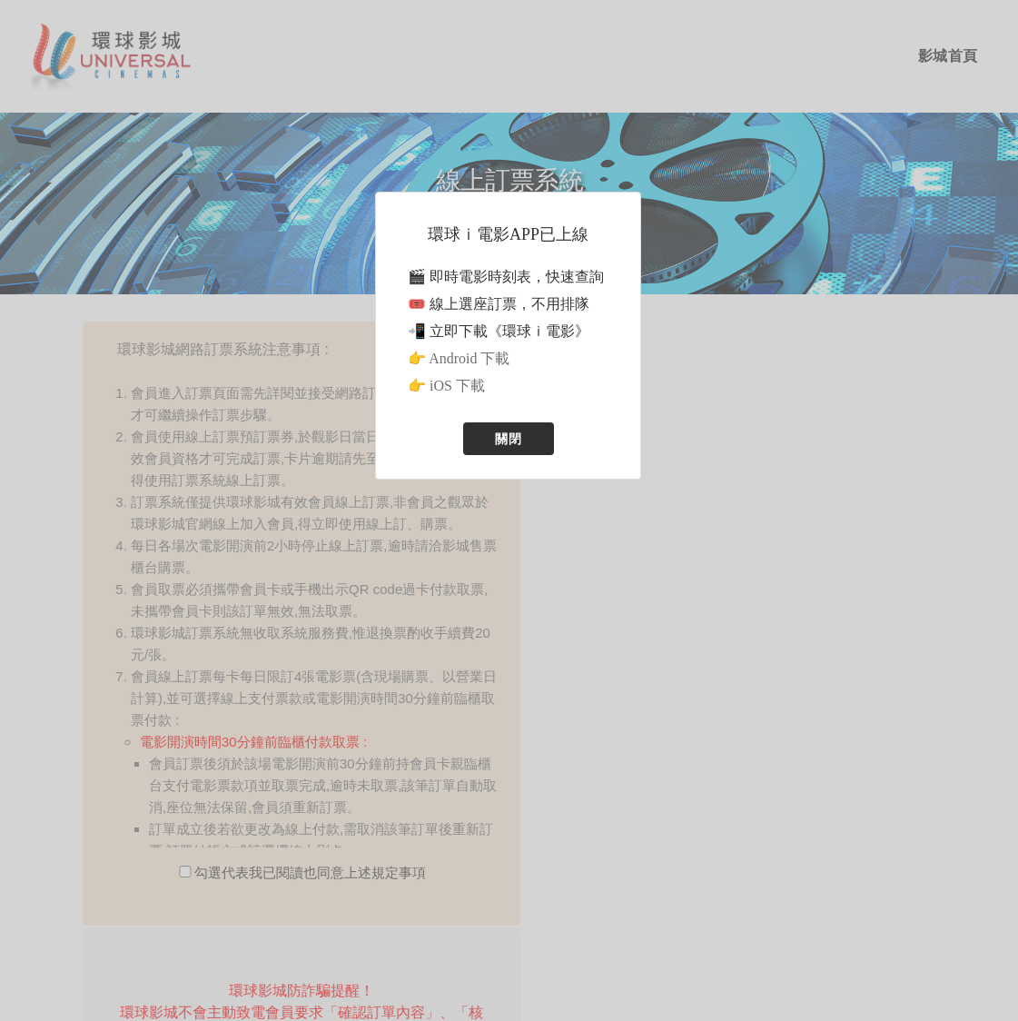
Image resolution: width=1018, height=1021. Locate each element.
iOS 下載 (457, 385)
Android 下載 (469, 358)
